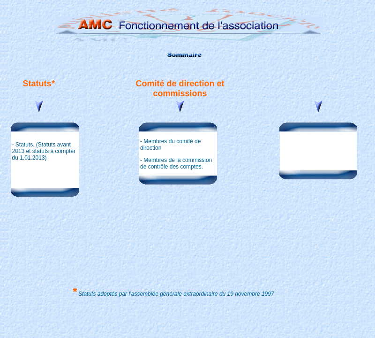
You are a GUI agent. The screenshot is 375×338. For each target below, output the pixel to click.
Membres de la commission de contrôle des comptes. (176, 163)
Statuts (23, 144)
